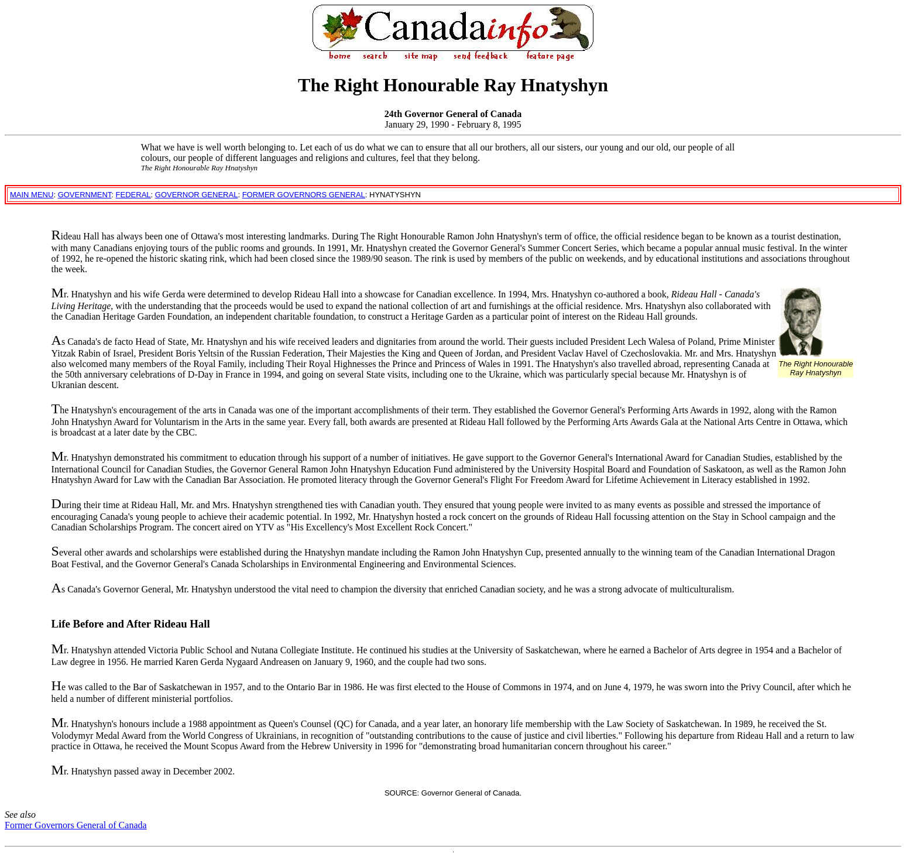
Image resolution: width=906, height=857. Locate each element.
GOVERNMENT (85, 194)
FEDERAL (133, 194)
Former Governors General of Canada (76, 825)
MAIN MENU (31, 194)
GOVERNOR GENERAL (196, 194)
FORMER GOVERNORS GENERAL (303, 194)
